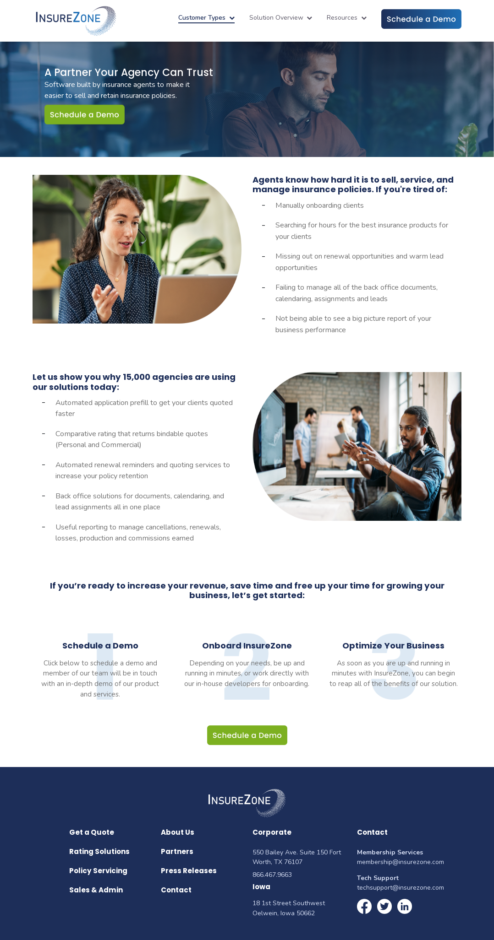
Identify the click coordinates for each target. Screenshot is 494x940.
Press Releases (189, 870)
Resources (347, 17)
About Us (177, 832)
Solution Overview (281, 17)
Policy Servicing (98, 870)
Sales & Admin (96, 890)
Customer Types (206, 17)
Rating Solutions (99, 851)
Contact (176, 890)
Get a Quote (91, 832)
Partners (177, 851)
